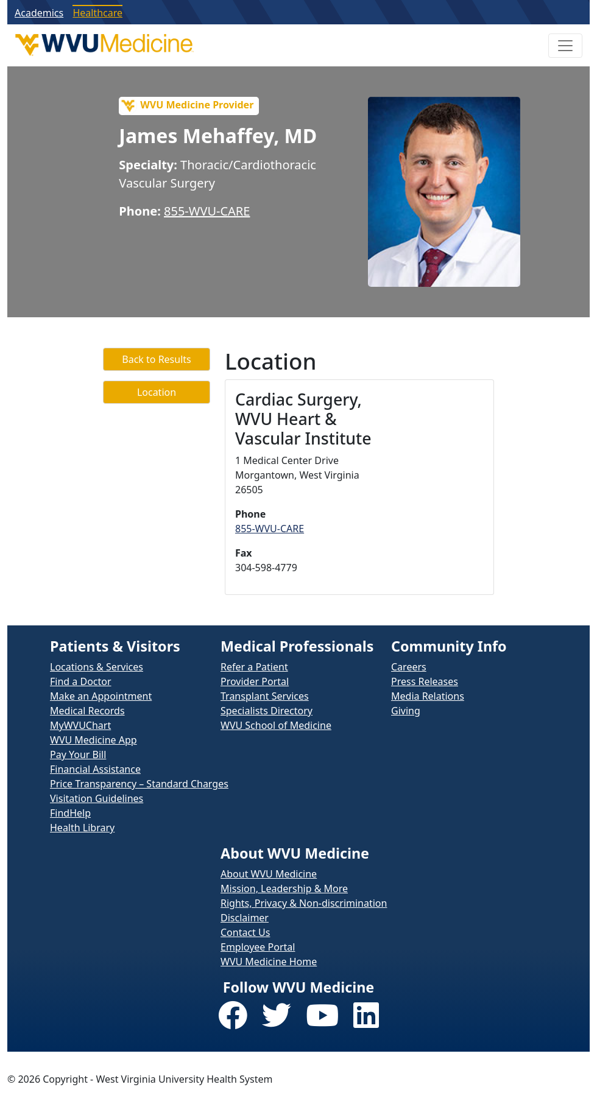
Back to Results (156, 359)
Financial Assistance (95, 769)
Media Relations (427, 696)
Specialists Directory (267, 710)
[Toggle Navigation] (565, 45)
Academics (39, 12)
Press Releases (424, 681)
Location (156, 392)
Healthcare (97, 12)
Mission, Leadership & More (284, 888)
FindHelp (70, 813)
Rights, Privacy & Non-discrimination (304, 903)
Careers (408, 667)
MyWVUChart (80, 725)
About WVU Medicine (269, 874)
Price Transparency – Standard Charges (139, 783)
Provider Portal (255, 681)
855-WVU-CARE (207, 211)
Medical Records (87, 710)
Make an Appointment (101, 696)
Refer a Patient (254, 667)
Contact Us (245, 932)
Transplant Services (265, 696)
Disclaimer (245, 917)
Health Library (82, 827)
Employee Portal (258, 947)
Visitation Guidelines (96, 798)
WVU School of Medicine (276, 725)
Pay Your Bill (78, 754)
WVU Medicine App (93, 740)
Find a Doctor (80, 681)
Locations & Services (96, 667)
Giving (405, 710)
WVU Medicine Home (269, 961)
